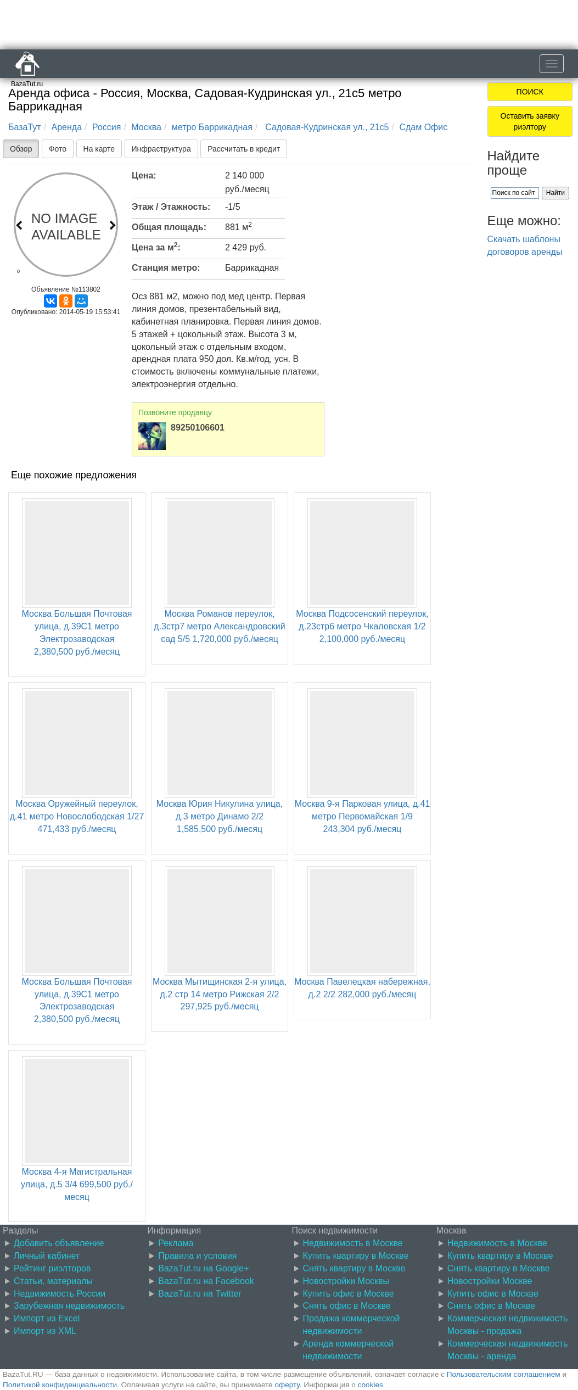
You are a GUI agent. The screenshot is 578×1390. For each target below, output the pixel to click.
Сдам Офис (423, 127)
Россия (106, 127)
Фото (57, 148)
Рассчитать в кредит (243, 148)
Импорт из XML (45, 1331)
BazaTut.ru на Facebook (206, 1281)
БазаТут (24, 127)
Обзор (21, 148)
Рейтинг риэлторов (52, 1268)
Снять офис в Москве (347, 1305)
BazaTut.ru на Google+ (203, 1268)
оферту (286, 1385)
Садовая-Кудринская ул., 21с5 (326, 127)
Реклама (175, 1243)
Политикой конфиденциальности (60, 1385)
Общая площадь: (169, 227)
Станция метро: (166, 267)
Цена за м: (156, 246)
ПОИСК (530, 91)
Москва (146, 127)
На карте (99, 148)
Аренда (67, 127)
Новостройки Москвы (346, 1281)
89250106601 (198, 427)
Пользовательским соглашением (503, 1374)
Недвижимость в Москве (353, 1243)
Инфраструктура (161, 148)
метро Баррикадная (212, 127)
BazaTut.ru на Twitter (199, 1293)
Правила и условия (197, 1255)
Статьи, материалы (53, 1281)
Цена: (144, 175)
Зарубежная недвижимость (69, 1305)
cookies (370, 1385)
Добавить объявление (59, 1243)
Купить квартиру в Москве (356, 1255)
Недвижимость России (59, 1293)
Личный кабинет (47, 1255)
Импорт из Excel (47, 1318)
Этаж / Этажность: (171, 206)
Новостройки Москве (489, 1281)
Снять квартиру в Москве (354, 1268)
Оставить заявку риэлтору (530, 121)
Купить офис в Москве (348, 1293)
